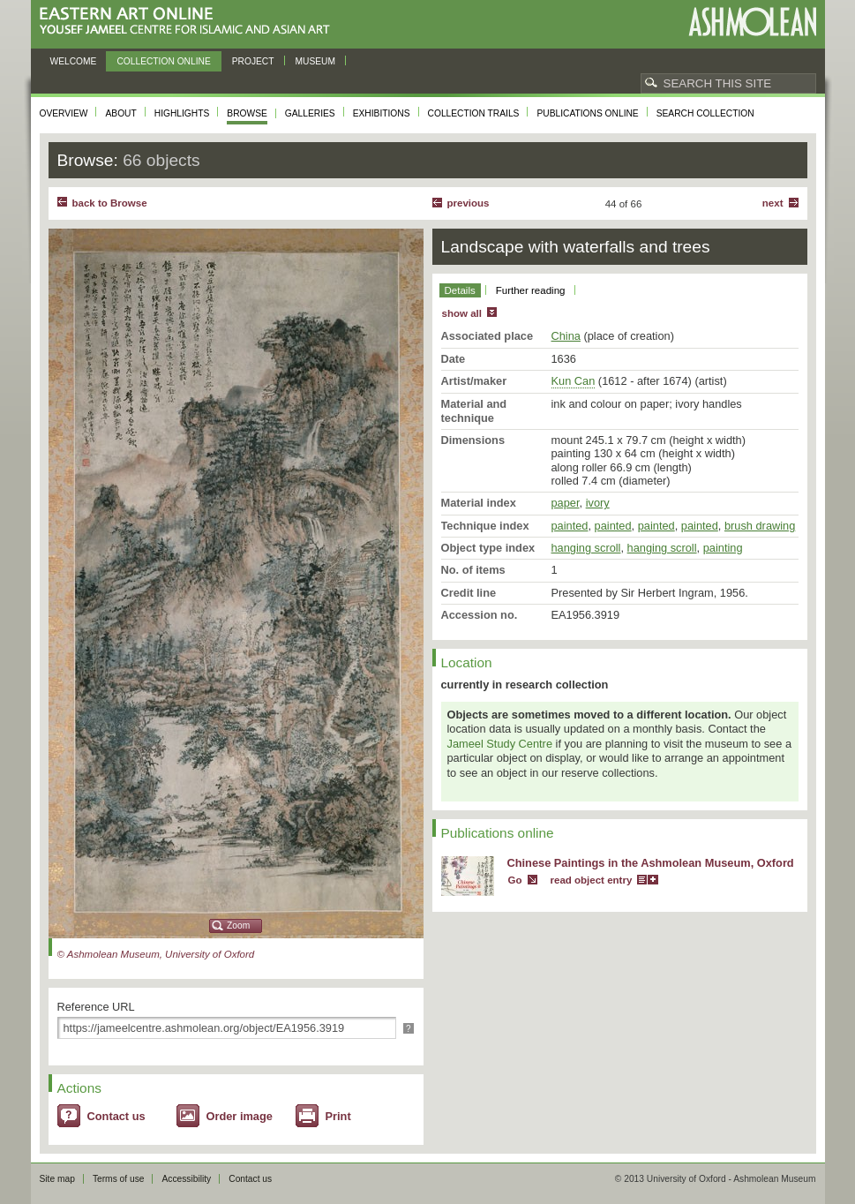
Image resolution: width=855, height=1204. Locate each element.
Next (773, 203)
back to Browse (109, 203)
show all (462, 313)
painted (570, 525)
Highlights (182, 113)
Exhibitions (381, 113)
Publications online (587, 113)
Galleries (310, 113)
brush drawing (759, 525)
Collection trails (474, 113)
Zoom (238, 925)
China (566, 335)
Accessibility (186, 1179)
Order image (239, 1116)
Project (253, 61)
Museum (316, 61)
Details (460, 290)
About (120, 113)
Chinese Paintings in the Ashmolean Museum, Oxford (650, 862)
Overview (64, 113)
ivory (598, 502)
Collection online (163, 61)
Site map (57, 1179)
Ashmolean (752, 21)
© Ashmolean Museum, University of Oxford (156, 954)
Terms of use (119, 1179)
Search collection (705, 113)
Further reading (531, 290)
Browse (247, 113)
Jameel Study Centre (500, 743)
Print (338, 1116)
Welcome (73, 61)
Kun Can (573, 381)
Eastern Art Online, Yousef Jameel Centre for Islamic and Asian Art (189, 21)
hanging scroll (586, 547)
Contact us (116, 1116)
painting (723, 547)
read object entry (592, 880)
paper (565, 502)
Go (515, 880)
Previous (468, 203)
